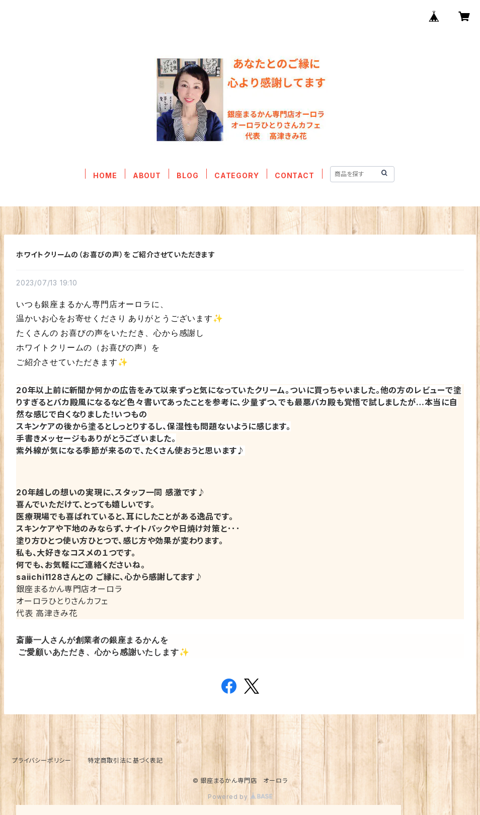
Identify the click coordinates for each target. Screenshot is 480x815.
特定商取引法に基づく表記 (125, 760)
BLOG (187, 175)
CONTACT (294, 175)
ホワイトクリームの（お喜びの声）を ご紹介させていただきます (115, 254)
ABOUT (147, 175)
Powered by (240, 796)
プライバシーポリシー (41, 760)
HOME (105, 175)
